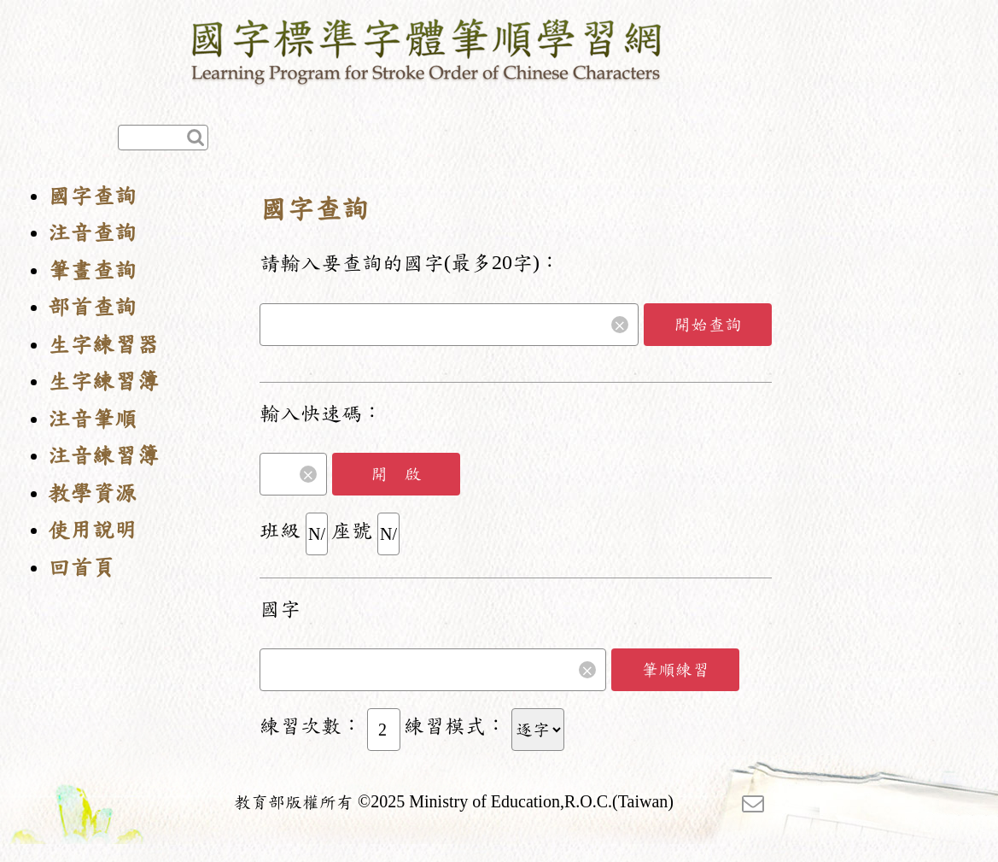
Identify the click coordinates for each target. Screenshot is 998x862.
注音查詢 (92, 232)
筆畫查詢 (92, 270)
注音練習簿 (103, 455)
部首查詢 (92, 307)
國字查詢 (92, 196)
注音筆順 (92, 419)
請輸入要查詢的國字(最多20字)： (410, 263)
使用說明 (92, 530)
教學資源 (92, 493)
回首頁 (81, 567)
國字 (280, 609)
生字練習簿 (103, 381)
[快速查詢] (163, 137)
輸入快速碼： (321, 413)
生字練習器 (103, 344)
